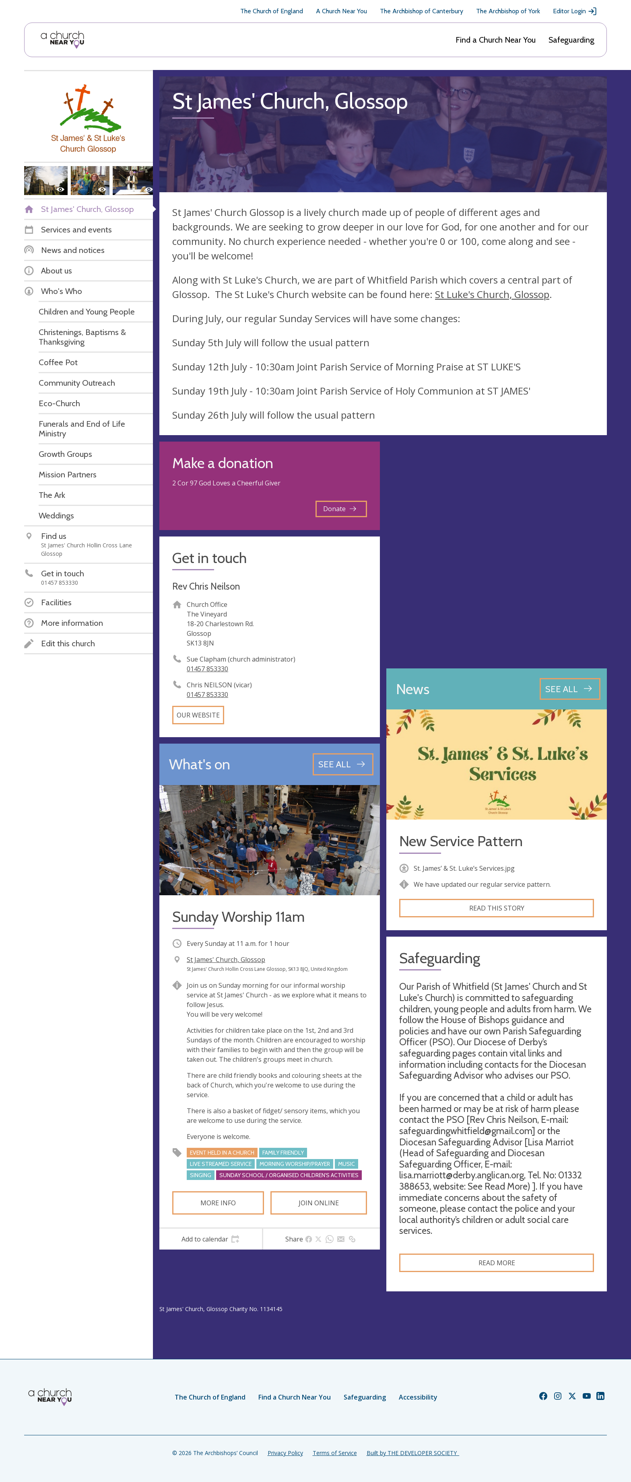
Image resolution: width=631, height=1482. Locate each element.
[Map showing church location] (496, 552)
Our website (198, 715)
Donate (339, 508)
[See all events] (343, 764)
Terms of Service (335, 1453)
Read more (496, 1262)
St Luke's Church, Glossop (492, 294)
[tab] (210, 1239)
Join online (319, 1202)
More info (218, 1202)
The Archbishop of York (508, 11)
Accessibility (418, 1397)
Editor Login (575, 11)
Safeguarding (571, 40)
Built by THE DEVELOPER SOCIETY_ (413, 1453)
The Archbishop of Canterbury (421, 11)
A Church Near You (341, 11)
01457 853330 (207, 668)
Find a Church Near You (496, 40)
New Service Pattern (461, 841)
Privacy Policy (285, 1453)
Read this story (496, 908)
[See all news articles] (570, 689)
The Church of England (271, 11)
